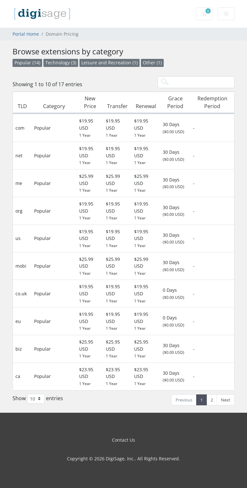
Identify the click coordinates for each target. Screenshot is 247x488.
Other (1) (152, 63)
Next (225, 400)
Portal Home (26, 34)
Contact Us (123, 440)
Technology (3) (60, 63)
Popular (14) (27, 63)
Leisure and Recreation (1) (109, 63)
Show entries (38, 399)
